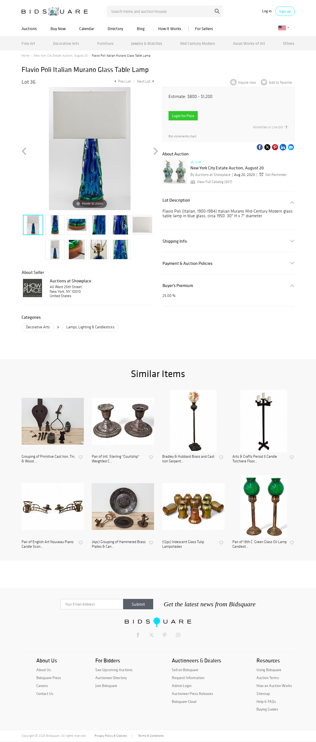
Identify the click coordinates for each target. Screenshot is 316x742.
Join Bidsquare (106, 685)
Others (288, 43)
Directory (115, 28)
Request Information (188, 677)
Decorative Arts (66, 43)
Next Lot (145, 81)
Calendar (86, 28)
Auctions (29, 28)
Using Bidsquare (268, 669)
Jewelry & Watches (146, 43)
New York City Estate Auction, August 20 (61, 55)
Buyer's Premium (178, 285)
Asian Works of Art (249, 43)
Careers (42, 685)
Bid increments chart (182, 136)
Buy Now (58, 28)
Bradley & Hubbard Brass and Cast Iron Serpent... (188, 458)
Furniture (105, 43)
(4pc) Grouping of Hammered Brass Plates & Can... (119, 544)
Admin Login (181, 685)
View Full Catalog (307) (211, 181)
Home (25, 55)
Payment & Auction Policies (187, 263)
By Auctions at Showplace (210, 175)
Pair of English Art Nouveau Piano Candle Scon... (47, 544)
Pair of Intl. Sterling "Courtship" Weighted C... (115, 458)
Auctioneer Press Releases (192, 693)
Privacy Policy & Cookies (110, 736)
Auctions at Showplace (70, 280)
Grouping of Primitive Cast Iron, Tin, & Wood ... (48, 458)
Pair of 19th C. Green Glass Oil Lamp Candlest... (259, 544)
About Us (43, 669)
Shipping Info (175, 241)
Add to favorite (280, 82)
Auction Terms (267, 677)
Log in (266, 11)
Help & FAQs (266, 701)
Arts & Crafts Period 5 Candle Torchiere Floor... (254, 458)
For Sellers (204, 28)
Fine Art (28, 43)
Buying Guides (267, 709)
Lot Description (176, 200)
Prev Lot (122, 81)
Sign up (285, 11)
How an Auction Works (274, 685)
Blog (140, 28)
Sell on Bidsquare (185, 669)
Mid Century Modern (197, 43)
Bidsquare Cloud (184, 701)
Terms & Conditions (151, 736)
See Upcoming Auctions (113, 669)
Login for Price (183, 115)
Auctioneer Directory (111, 677)
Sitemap (263, 693)
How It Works (169, 28)
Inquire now (247, 82)
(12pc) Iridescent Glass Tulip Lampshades (183, 544)
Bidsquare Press (48, 677)
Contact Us (44, 693)
